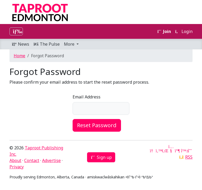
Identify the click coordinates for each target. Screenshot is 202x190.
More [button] (69, 44)
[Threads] (190, 151)
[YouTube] (171, 151)
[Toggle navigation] (16, 31)
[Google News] (152, 151)
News (20, 44)
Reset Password (97, 125)
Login (184, 31)
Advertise (51, 160)
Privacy (16, 167)
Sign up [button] (101, 157)
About (15, 160)
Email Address (86, 97)
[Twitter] (158, 151)
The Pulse (46, 44)
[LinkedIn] (164, 151)
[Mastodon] (177, 151)
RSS (189, 157)
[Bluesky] (183, 151)
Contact (31, 160)
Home (19, 56)
